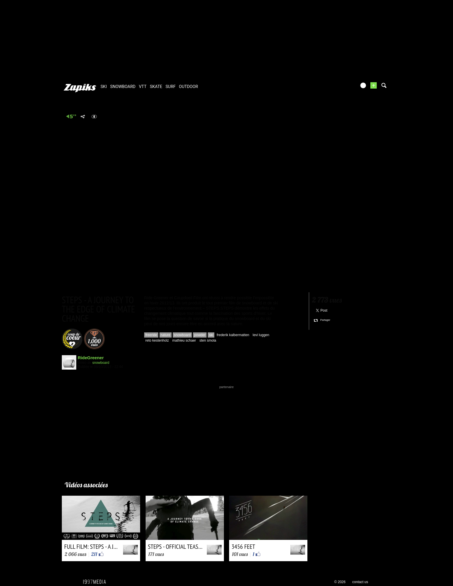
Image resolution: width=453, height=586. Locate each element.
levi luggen (261, 335)
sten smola (207, 340)
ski (104, 86)
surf (171, 86)
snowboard (122, 86)
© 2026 (340, 582)
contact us (360, 582)
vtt (142, 86)
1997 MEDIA (96, 582)
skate (156, 86)
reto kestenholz (157, 340)
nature (165, 335)
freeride (151, 335)
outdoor (188, 86)
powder (199, 335)
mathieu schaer (184, 340)
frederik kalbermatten (233, 335)
